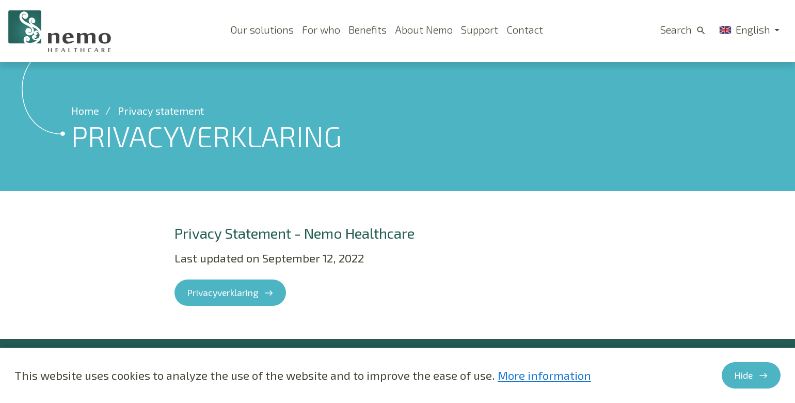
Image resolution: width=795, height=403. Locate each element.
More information (544, 375)
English (744, 29)
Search (676, 29)
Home (85, 110)
